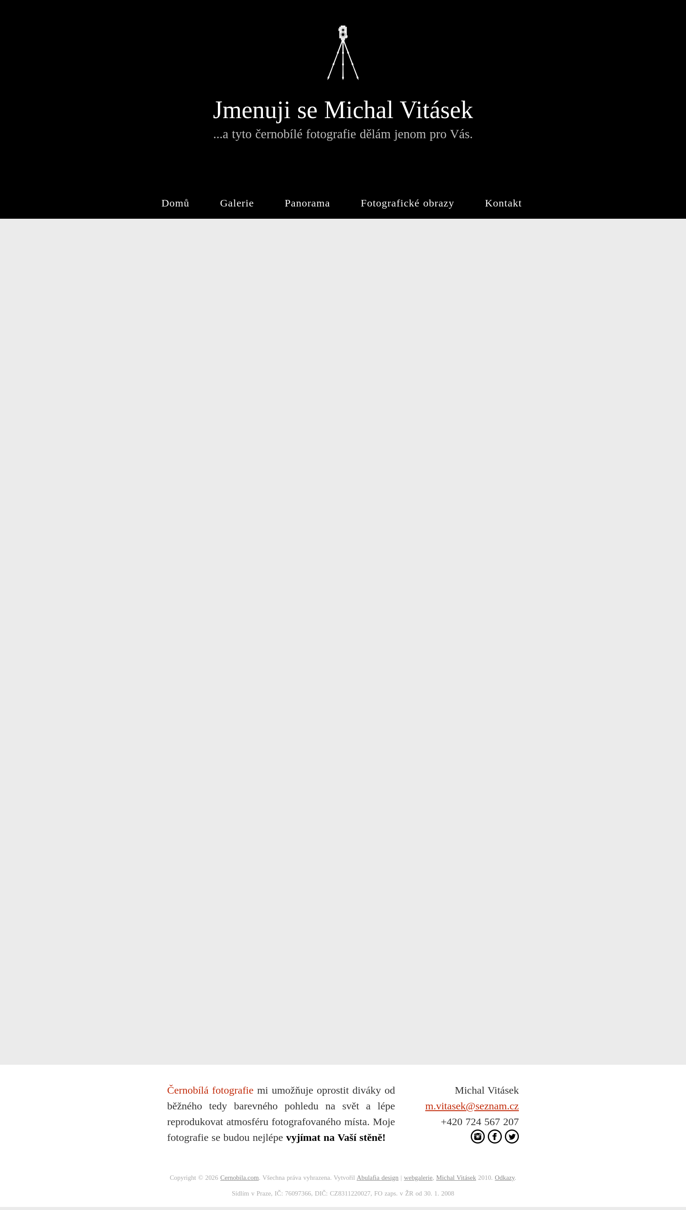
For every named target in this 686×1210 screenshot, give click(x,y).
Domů (175, 203)
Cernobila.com (239, 1177)
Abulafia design (378, 1177)
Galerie (237, 203)
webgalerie (418, 1177)
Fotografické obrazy (408, 203)
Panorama (307, 203)
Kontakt (503, 203)
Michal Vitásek (456, 1177)
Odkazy (504, 1177)
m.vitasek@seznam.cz (472, 1106)
